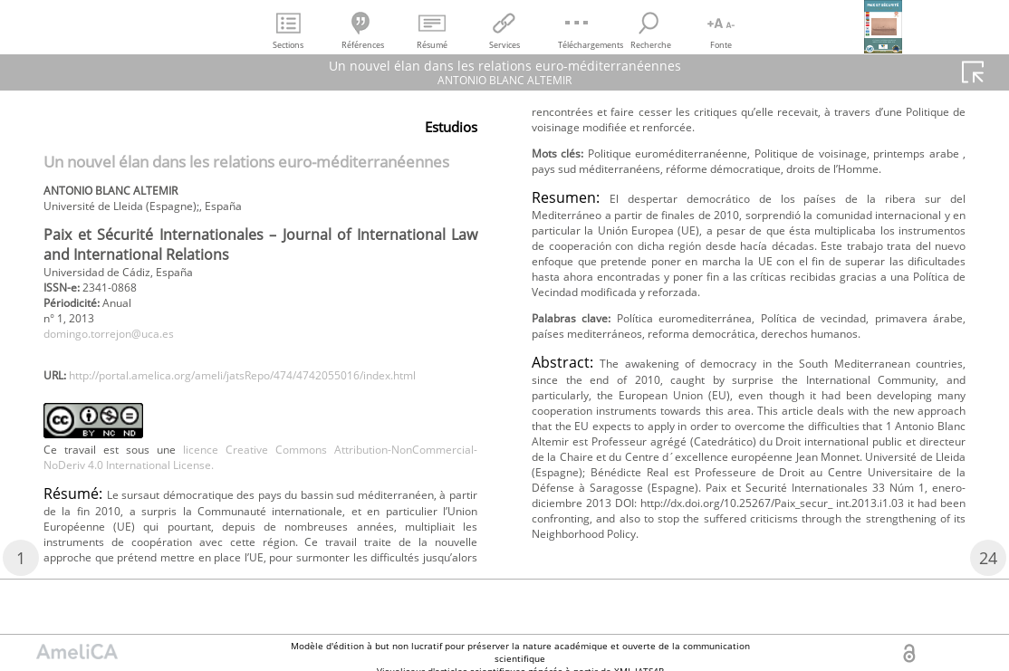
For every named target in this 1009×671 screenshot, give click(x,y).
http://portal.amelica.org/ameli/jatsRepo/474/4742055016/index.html (251, 413)
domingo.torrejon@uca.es (121, 349)
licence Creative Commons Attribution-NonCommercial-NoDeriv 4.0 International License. (260, 500)
